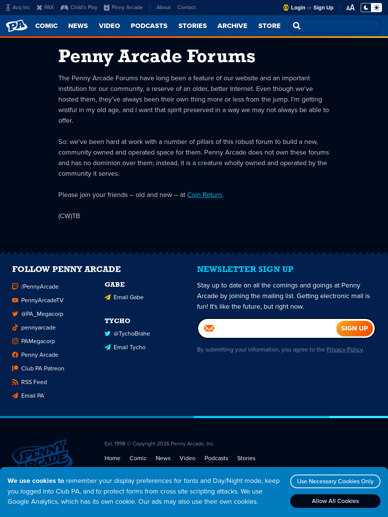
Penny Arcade (35, 358)
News (163, 461)
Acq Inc (18, 7)
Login (298, 8)
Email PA (28, 399)
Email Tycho (125, 350)
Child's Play (79, 7)
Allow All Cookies (335, 501)
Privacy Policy (345, 352)
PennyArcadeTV (38, 303)
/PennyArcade (35, 290)
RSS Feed (29, 385)
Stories (246, 461)
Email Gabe (124, 300)
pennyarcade (34, 330)
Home (112, 461)
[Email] (267, 331)
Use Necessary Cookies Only (335, 481)
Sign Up (323, 8)
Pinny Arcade (123, 7)
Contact (186, 7)
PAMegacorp (33, 344)
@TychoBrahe (127, 337)
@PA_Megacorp (37, 317)
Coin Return (204, 195)
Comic (138, 461)
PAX (45, 7)
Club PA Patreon (38, 371)
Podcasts (216, 461)
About (163, 7)
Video (188, 461)
